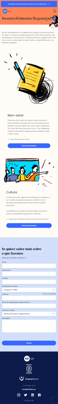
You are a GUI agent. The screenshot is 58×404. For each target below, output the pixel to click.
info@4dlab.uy (29, 389)
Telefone (29, 294)
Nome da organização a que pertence (16, 302)
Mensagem (6, 318)
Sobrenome (6, 270)
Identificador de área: (10, 286)
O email (4, 278)
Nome (4, 262)
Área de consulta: (8, 310)
